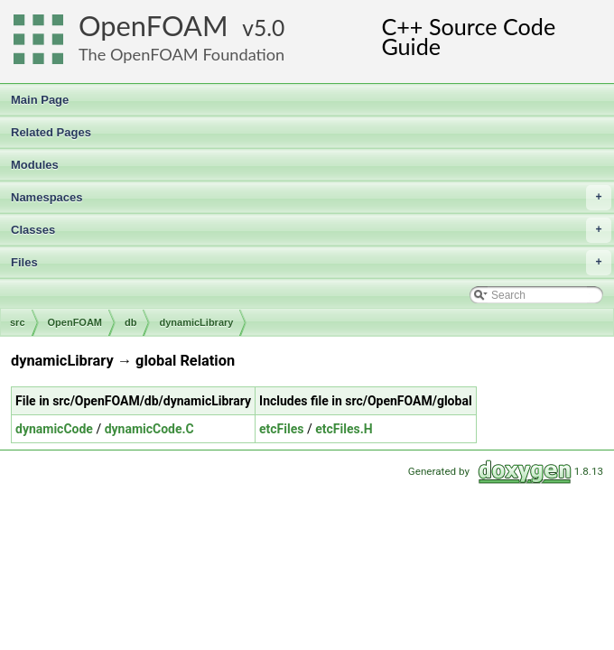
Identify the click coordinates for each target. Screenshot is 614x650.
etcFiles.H (343, 429)
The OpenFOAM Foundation (181, 54)
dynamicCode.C (149, 429)
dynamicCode (54, 429)
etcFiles (281, 429)
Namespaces (311, 197)
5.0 (269, 27)
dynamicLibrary (196, 322)
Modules (35, 165)
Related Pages (51, 132)
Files (311, 262)
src (17, 322)
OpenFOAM (153, 25)
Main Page (40, 100)
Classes (311, 230)
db (130, 322)
